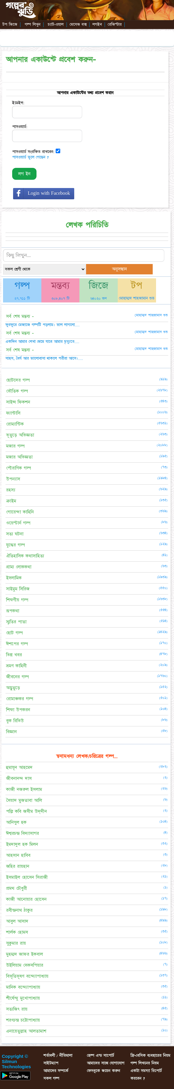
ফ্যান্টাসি (13, 413)
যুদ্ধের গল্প (15, 545)
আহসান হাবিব (18, 855)
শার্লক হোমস (17, 932)
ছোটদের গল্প (18, 380)
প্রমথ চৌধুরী (16, 888)
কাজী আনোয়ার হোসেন (26, 899)
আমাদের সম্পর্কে (56, 1070)
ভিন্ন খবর (14, 655)
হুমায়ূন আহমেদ (19, 767)
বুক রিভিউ (15, 721)
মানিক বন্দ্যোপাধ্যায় (23, 987)
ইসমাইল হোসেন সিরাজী (27, 877)
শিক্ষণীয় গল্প (17, 600)
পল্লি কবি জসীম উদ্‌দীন (26, 811)
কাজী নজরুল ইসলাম (24, 789)
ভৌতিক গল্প (17, 391)
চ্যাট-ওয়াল (56, 24)
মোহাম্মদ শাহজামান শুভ (137, 298)
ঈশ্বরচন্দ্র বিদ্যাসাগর (22, 833)
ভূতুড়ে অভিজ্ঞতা (20, 435)
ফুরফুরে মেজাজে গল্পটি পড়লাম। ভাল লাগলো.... (42, 324)
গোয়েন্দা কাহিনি (20, 512)
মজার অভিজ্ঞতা (19, 457)
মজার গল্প (15, 446)
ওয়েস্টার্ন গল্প (18, 523)
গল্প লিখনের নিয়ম (144, 1063)
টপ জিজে (9, 24)
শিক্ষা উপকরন (18, 710)
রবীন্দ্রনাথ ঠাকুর (19, 910)
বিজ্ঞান (11, 732)
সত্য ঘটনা (14, 534)
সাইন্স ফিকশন (18, 402)
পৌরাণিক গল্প (18, 468)
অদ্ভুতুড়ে (13, 688)
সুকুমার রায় (16, 943)
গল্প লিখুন (32, 24)
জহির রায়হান (17, 866)
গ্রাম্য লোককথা (18, 567)
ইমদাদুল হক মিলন (22, 844)
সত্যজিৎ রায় (16, 1009)
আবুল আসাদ (17, 921)
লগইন (97, 24)
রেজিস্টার (115, 24)
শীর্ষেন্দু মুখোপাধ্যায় (23, 998)
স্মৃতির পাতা (16, 622)
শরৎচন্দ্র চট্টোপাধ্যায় (23, 1020)
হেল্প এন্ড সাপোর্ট (100, 1055)
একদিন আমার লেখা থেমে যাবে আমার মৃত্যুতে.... (42, 341)
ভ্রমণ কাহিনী (16, 666)
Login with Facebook (49, 193)
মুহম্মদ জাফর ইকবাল (24, 954)
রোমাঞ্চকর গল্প (19, 699)
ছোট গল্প (14, 633)
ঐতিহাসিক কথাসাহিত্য (25, 556)
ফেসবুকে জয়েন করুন (103, 1070)
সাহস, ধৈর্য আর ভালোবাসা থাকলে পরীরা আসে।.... (44, 358)
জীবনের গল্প (17, 677)
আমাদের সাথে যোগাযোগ (105, 1063)
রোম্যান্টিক (15, 424)
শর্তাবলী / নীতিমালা (58, 1055)
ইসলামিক (14, 578)
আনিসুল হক (16, 822)
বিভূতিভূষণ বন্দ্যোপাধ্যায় (27, 976)
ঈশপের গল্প (17, 644)
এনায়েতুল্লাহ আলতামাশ (26, 1031)
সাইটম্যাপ (51, 1063)
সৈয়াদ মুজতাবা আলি (24, 800)
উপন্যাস (13, 479)
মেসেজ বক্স (78, 24)
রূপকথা (12, 611)
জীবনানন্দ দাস (19, 778)
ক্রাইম (11, 501)
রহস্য (10, 490)
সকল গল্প (51, 1078)
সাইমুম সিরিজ (18, 589)
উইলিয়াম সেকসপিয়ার (24, 965)
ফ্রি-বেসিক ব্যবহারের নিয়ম (150, 1055)
